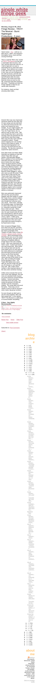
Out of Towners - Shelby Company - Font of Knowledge (30, 544)
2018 (27, 360)
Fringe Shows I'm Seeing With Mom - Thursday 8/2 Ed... (31, 598)
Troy (12, 52)
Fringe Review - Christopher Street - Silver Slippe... (30, 425)
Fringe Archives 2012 (6, 309)
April (29, 628)
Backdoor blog (30, 512)
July (29, 623)
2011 (27, 632)
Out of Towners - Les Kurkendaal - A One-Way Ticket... (30, 577)
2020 (27, 356)
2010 (27, 634)
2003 (27, 644)
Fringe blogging (16, 309)
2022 (27, 353)
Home (12, 319)
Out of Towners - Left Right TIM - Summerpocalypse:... (30, 567)
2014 (27, 367)
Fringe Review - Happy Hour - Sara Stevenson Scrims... (30, 381)
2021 (27, 354)
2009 (27, 635)
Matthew (32, 657)
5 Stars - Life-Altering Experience (13, 308)
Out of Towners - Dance (30, 536)
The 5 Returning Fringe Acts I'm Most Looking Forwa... (30, 588)
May (29, 626)
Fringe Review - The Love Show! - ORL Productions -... (30, 444)
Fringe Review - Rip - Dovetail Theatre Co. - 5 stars (30, 475)
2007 (27, 639)
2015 (27, 365)
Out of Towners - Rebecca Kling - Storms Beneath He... (30, 528)
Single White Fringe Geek (14, 11)
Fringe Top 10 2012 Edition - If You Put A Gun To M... (30, 617)
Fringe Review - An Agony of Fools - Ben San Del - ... (30, 434)
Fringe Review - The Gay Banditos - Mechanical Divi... (30, 518)
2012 (27, 371)
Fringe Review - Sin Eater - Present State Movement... (30, 485)
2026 (27, 345)
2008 (27, 637)
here (8, 19)
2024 (27, 349)
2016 (27, 363)
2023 (27, 351)
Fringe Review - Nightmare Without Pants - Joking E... (31, 393)
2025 (27, 347)
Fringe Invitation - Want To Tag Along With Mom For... (31, 506)
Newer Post (5, 319)
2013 (27, 369)
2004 (27, 643)
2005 (27, 641)
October (30, 372)
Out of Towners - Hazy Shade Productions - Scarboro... (31, 555)
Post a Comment (6, 316)
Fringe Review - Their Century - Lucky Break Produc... (30, 403)
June (29, 625)
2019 (27, 358)
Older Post (19, 319)
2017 (27, 362)
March (30, 630)
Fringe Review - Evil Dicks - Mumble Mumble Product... (30, 465)
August (30, 374)
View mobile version (12, 322)
